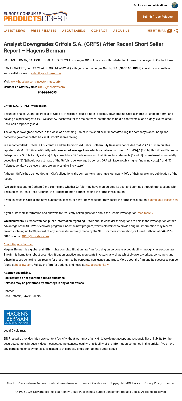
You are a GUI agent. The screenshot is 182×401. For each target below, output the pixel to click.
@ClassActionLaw (96, 264)
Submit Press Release (63, 383)
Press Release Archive (32, 383)
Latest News (14, 31)
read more (144, 213)
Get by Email (159, 30)
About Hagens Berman (18, 244)
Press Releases (43, 31)
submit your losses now (46, 73)
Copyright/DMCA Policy (125, 383)
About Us (121, 31)
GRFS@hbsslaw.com (51, 87)
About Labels (73, 31)
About (10, 383)
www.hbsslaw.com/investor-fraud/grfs (36, 81)
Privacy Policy (153, 383)
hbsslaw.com (23, 264)
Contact (99, 31)
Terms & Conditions (93, 383)
